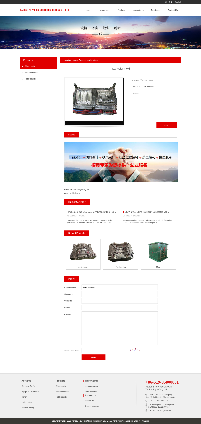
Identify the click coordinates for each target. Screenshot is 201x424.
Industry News (91, 391)
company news (91, 386)
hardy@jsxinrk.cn (164, 410)
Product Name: (70, 287)
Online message (92, 406)
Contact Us (90, 395)
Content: (67, 314)
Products (82, 60)
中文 (170, 2)
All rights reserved (117, 421)
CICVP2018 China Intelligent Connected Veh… (147, 212)
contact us (89, 401)
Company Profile (29, 386)
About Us (26, 381)
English (178, 2)
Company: (68, 294)
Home (74, 60)
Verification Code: (71, 350)
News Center (91, 381)
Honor (24, 397)
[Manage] (145, 421)
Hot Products (30, 79)
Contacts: (68, 301)
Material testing (28, 408)
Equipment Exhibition (30, 391)
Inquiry (167, 125)
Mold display (75, 193)
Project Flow (27, 402)
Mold (158, 267)
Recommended (31, 72)
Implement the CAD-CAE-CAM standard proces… (92, 212)
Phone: (67, 307)
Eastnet (137, 421)
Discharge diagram (81, 189)
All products (30, 66)
